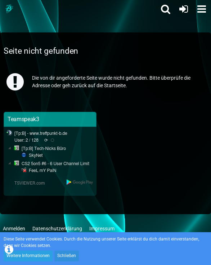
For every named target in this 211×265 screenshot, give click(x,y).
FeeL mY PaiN (42, 170)
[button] (201, 9)
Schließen (66, 255)
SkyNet (35, 155)
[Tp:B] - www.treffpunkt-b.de (40, 133)
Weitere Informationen (28, 255)
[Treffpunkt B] (9, 9)
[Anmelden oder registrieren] (183, 9)
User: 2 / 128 (26, 140)
